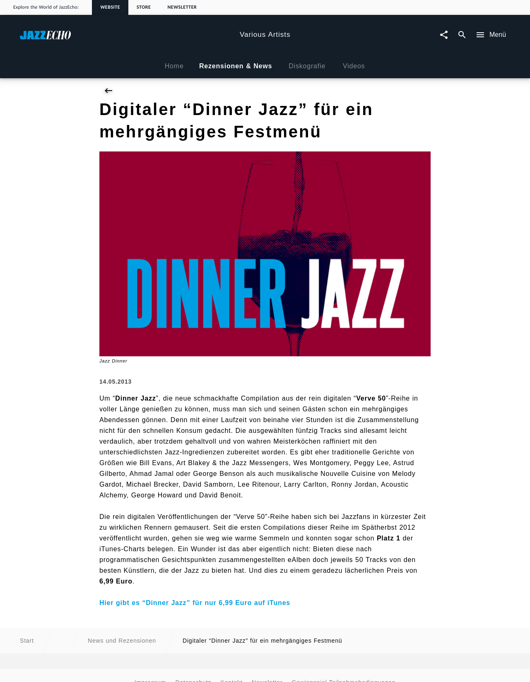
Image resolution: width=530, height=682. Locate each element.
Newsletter (182, 7)
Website (110, 7)
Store (144, 7)
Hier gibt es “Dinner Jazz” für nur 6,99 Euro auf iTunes (194, 602)
